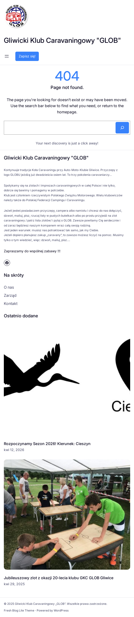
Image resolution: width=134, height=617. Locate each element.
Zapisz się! (27, 56)
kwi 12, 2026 (14, 450)
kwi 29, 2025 (14, 584)
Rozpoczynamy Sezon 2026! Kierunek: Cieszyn (47, 443)
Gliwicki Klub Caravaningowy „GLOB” (40, 604)
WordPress (61, 610)
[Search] (122, 127)
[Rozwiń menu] (7, 56)
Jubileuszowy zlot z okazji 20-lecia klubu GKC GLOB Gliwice (58, 577)
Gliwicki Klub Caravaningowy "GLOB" (62, 40)
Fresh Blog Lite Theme (19, 610)
